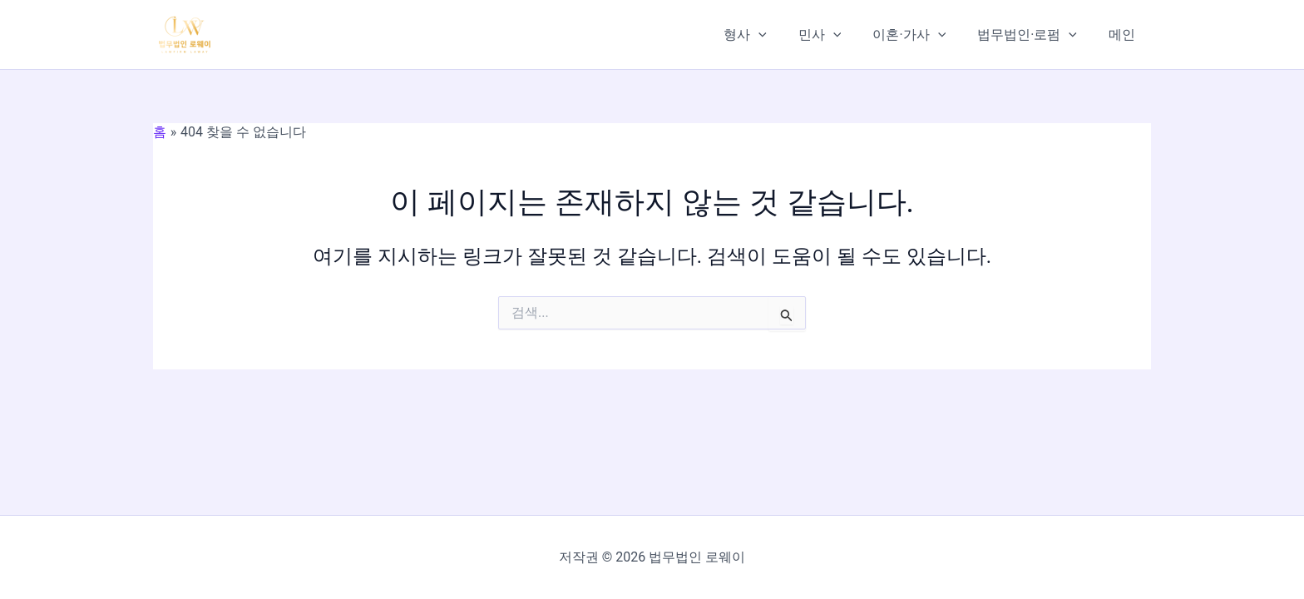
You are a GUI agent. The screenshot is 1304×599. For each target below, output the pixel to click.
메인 (1124, 34)
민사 (837, 35)
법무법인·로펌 (1034, 35)
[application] (781, 35)
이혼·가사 (921, 35)
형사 (767, 35)
